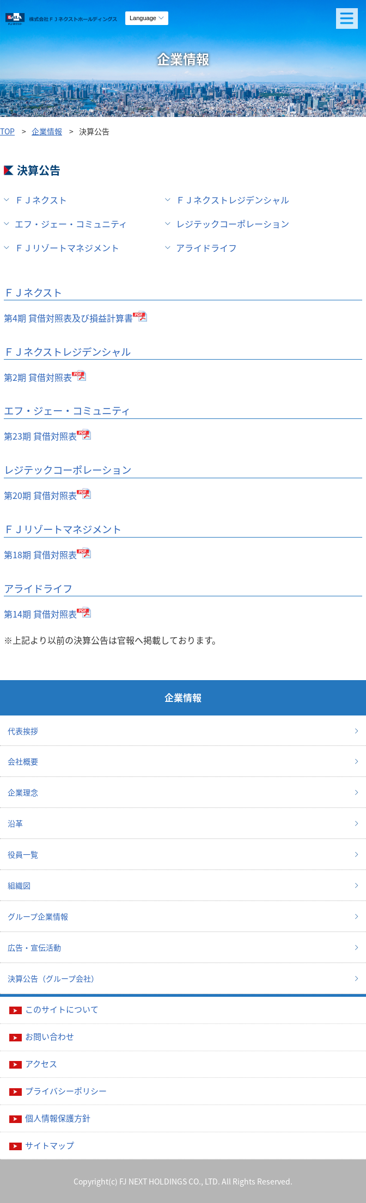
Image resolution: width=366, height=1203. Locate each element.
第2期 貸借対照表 (38, 377)
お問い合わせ (49, 1036)
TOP (7, 131)
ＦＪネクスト (41, 199)
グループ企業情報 (38, 916)
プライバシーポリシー (66, 1091)
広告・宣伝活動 (34, 947)
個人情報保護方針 (57, 1118)
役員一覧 (23, 854)
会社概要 (23, 761)
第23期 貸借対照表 (40, 435)
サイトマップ (49, 1145)
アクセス (41, 1064)
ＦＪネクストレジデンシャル (232, 199)
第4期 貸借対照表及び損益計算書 (68, 317)
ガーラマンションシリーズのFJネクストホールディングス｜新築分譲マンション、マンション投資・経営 (86, 21)
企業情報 (47, 131)
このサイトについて (62, 1009)
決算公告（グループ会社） (53, 978)
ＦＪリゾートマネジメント (67, 247)
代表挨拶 (23, 730)
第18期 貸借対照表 (40, 554)
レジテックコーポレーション (232, 223)
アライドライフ (206, 247)
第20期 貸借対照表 (40, 495)
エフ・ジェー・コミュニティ (71, 223)
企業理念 (23, 792)
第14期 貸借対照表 (40, 613)
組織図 (19, 885)
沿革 (15, 823)
